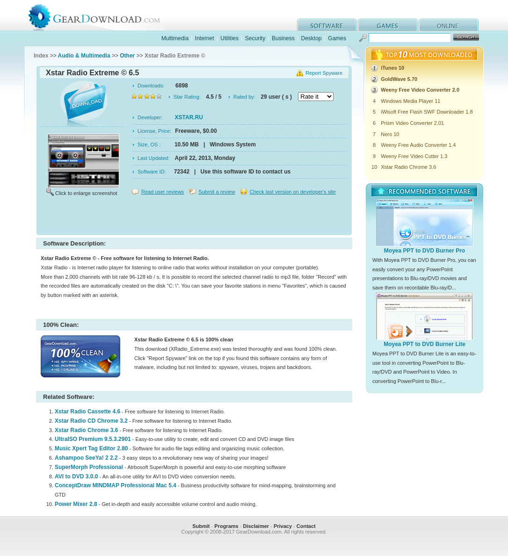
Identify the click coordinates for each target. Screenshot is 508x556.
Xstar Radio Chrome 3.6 (86, 430)
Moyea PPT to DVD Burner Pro (424, 250)
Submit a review (216, 192)
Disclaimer (256, 526)
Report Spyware (323, 73)
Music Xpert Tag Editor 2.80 (91, 448)
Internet (204, 38)
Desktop (311, 38)
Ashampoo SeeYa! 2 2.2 (86, 458)
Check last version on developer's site (292, 192)
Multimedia (175, 38)
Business (283, 38)
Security (255, 38)
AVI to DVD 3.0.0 (76, 476)
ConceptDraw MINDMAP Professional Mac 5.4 (115, 485)
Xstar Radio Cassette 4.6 (87, 411)
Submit (201, 526)
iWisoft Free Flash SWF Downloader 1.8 (426, 112)
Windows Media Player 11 (410, 101)
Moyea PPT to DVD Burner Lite (424, 344)
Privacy (283, 526)
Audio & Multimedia (84, 55)
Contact (306, 526)
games (388, 25)
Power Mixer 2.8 (76, 504)
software (327, 25)
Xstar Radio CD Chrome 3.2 (91, 421)
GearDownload (101, 15)
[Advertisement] (194, 217)
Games (337, 38)
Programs (226, 526)
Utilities (229, 38)
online (449, 25)
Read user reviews (162, 192)
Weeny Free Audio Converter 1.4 (418, 145)
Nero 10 (390, 134)
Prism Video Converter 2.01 (412, 123)
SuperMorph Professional (89, 467)
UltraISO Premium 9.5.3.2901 (93, 439)
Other (127, 55)
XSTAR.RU (189, 117)
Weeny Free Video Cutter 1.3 (414, 156)
